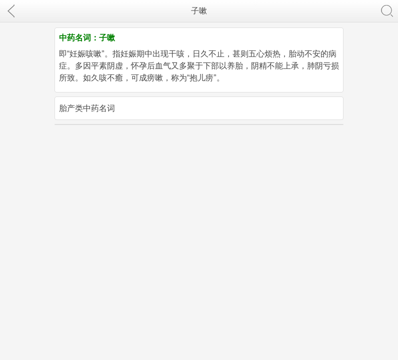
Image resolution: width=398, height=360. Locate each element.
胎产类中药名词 (87, 108)
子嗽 (199, 10)
